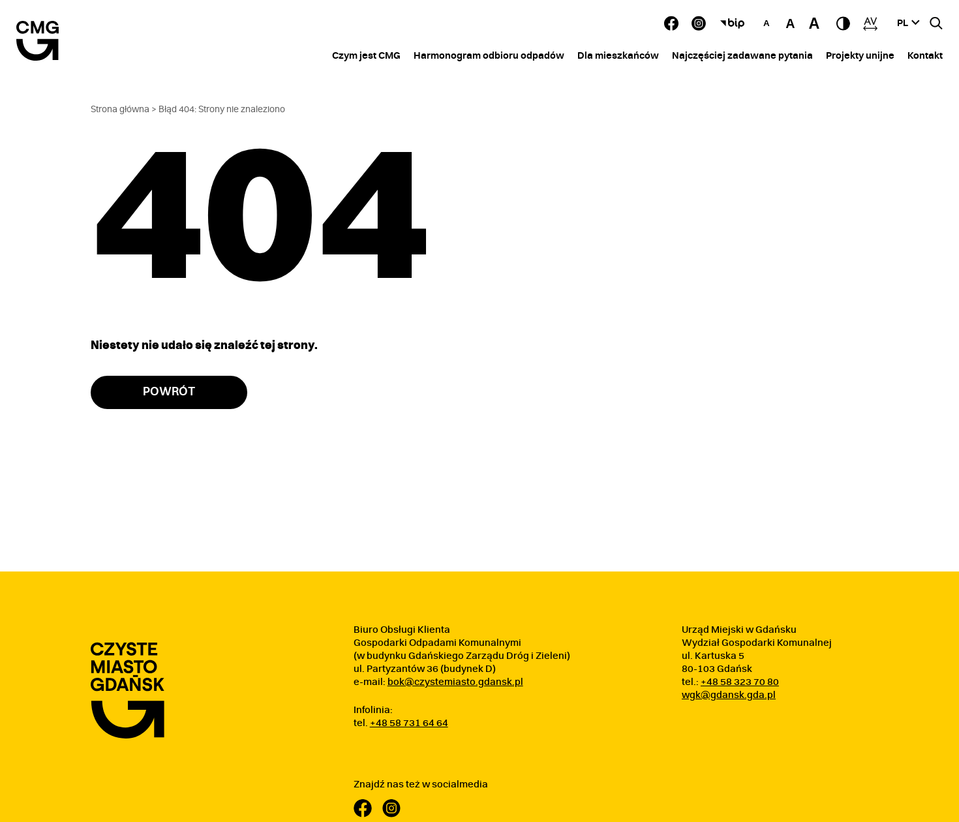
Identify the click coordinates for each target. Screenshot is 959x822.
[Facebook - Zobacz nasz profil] (671, 23)
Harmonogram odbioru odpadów (489, 56)
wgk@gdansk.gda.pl (729, 695)
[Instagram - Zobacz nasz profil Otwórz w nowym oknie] (698, 23)
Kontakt (925, 56)
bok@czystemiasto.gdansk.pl (455, 682)
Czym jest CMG (366, 56)
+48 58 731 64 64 (409, 723)
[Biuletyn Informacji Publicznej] (732, 23)
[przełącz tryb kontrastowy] (843, 23)
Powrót (169, 392)
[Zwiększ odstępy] (870, 23)
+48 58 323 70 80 (740, 682)
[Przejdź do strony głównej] (127, 690)
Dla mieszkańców (618, 56)
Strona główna (120, 109)
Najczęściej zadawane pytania (742, 56)
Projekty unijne (860, 56)
